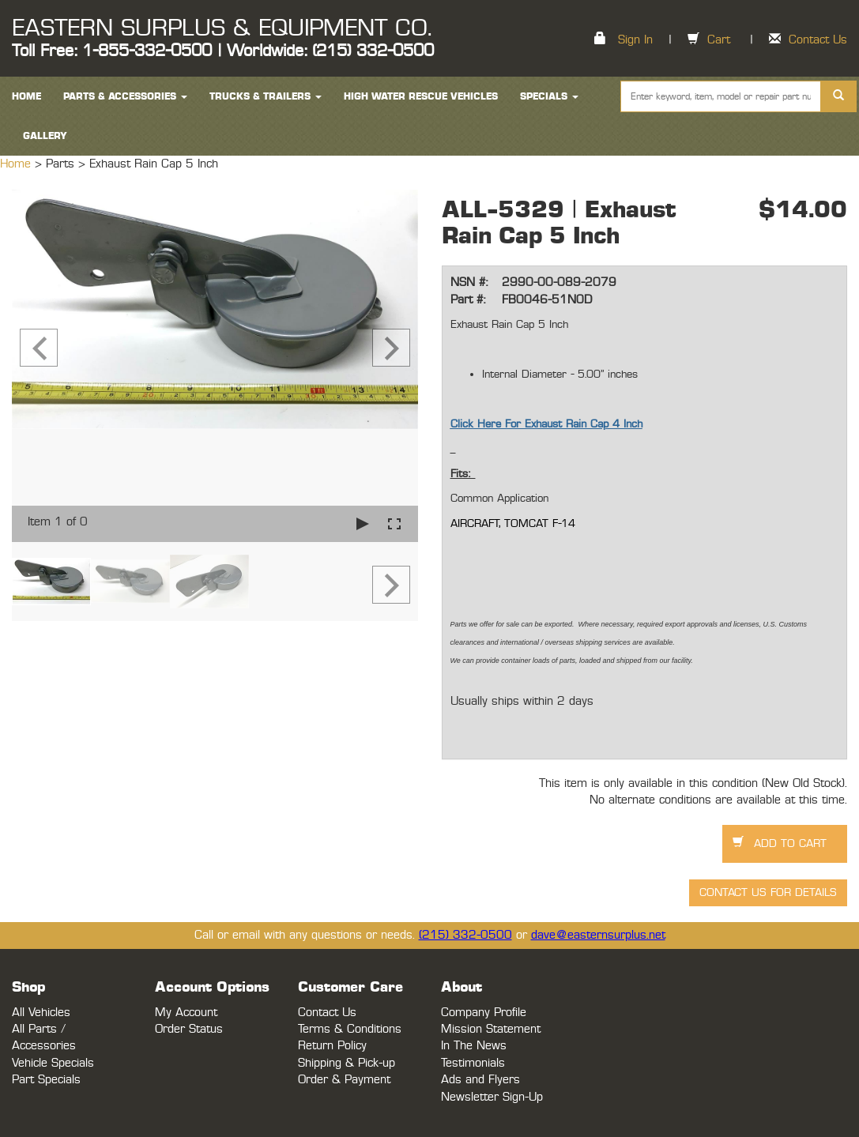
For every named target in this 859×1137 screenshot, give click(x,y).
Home (17, 164)
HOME (26, 96)
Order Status (189, 1029)
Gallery (45, 136)
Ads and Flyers (480, 1080)
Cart (718, 40)
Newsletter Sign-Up (492, 1097)
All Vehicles (41, 1012)
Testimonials (473, 1063)
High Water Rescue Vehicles (421, 96)
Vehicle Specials (53, 1063)
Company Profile (483, 1012)
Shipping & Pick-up (346, 1063)
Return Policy (332, 1046)
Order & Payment (344, 1080)
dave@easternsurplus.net (598, 935)
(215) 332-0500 (465, 935)
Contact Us (818, 40)
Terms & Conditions (349, 1029)
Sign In (635, 40)
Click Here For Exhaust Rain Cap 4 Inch (546, 424)
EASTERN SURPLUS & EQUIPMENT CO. (221, 28)
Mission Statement (491, 1029)
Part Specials (46, 1080)
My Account (186, 1012)
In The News (474, 1046)
